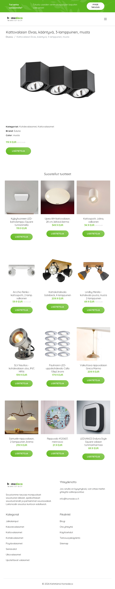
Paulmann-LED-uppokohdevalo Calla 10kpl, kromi (57, 368)
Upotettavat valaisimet (17, 560)
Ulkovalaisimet (13, 554)
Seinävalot (11, 549)
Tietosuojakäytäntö (70, 537)
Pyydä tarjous (95, 5)
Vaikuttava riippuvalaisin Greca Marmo (93, 367)
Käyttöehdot (66, 532)
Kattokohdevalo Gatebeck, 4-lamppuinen (57, 294)
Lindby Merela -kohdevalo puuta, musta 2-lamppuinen (93, 295)
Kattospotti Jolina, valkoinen (93, 220)
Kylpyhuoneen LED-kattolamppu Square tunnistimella (21, 221)
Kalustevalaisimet (15, 526)
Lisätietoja (18, 151)
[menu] (105, 19)
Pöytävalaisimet (14, 543)
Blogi (62, 521)
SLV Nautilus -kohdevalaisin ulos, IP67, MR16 (21, 368)
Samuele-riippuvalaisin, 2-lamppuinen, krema (21, 440)
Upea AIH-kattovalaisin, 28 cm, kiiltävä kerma (57, 220)
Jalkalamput (12, 521)
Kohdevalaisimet (28, 126)
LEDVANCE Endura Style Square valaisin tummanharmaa (93, 441)
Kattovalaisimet (46, 126)
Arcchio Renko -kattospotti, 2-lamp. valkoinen (21, 295)
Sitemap (64, 543)
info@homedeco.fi (69, 498)
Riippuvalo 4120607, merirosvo (57, 440)
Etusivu (9, 36)
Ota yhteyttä (66, 526)
